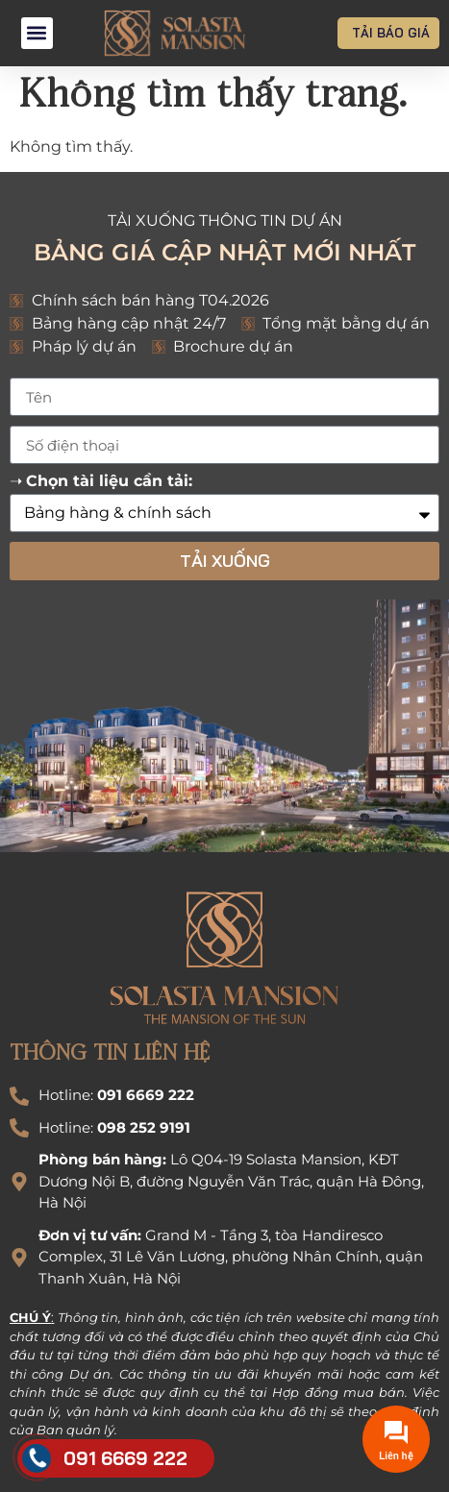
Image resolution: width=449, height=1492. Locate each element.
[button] (37, 33)
